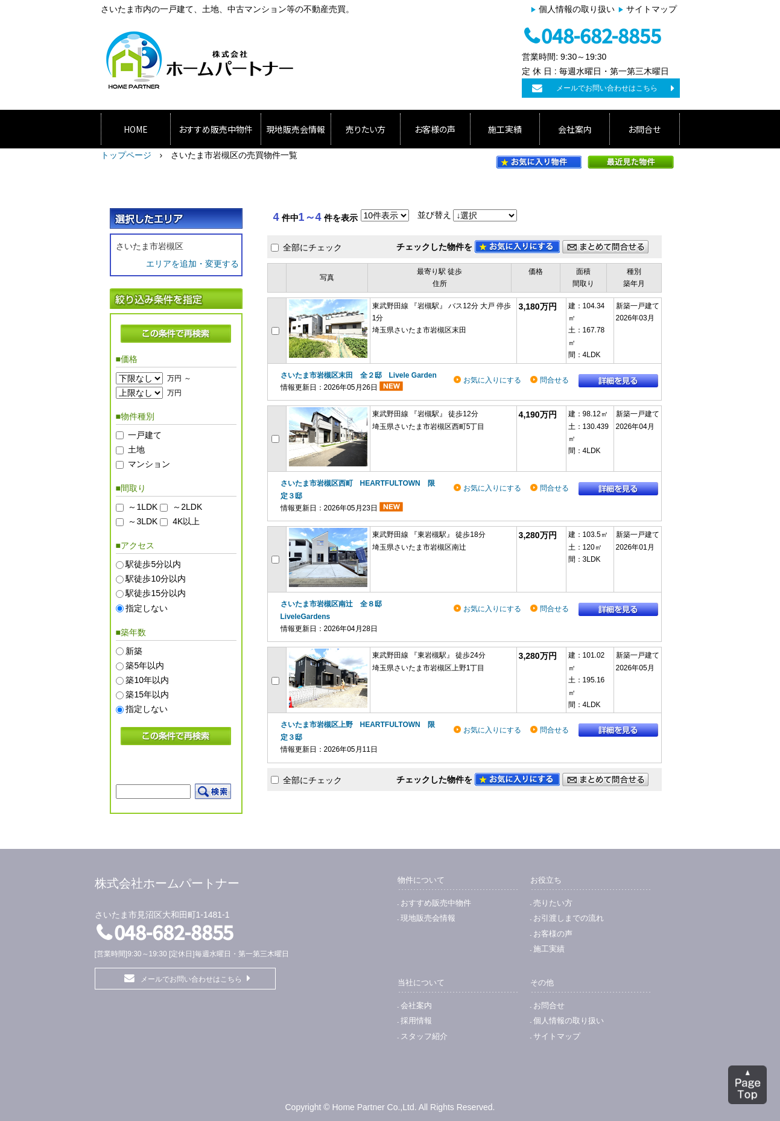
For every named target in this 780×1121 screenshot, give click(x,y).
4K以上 (186, 522)
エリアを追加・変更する (192, 263)
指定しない (146, 608)
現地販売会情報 (295, 129)
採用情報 (416, 1020)
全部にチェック (312, 247)
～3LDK (142, 522)
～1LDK (142, 507)
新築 (133, 651)
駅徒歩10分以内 (155, 579)
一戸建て (145, 435)
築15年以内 (147, 695)
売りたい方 (365, 129)
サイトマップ (651, 9)
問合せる (554, 380)
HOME (136, 129)
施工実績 (505, 129)
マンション (149, 464)
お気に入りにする (492, 380)
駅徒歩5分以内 (153, 564)
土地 (136, 449)
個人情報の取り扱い (577, 9)
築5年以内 (144, 665)
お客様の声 (434, 129)
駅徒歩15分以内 (155, 594)
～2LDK (187, 507)
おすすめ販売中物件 (216, 129)
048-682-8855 (601, 35)
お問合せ (644, 129)
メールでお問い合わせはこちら (607, 88)
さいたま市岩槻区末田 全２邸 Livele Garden (359, 375)
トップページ (126, 155)
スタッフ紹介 (424, 1036)
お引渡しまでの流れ (568, 918)
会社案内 (575, 129)
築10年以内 (147, 680)
